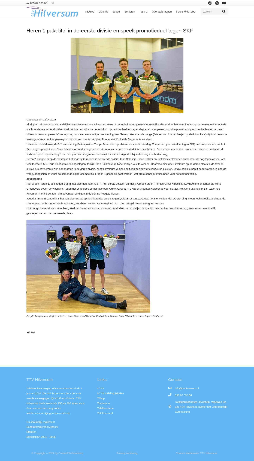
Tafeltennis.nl (105, 413)
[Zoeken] (214, 11)
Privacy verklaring (127, 453)
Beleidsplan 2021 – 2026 (41, 436)
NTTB (100, 388)
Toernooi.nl (103, 403)
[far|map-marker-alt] (171, 406)
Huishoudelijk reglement (40, 421)
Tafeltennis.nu (105, 408)
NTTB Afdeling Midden (110, 393)
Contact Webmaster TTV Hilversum (196, 453)
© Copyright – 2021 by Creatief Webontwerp (57, 453)
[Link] (53, 3)
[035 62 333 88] (171, 395)
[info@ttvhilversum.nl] (171, 388)
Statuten (31, 431)
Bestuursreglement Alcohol (42, 426)
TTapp (101, 398)
